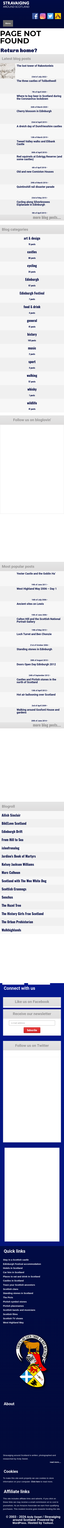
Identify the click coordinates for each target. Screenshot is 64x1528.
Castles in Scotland (13, 1280)
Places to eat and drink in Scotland (21, 1276)
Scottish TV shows (13, 1318)
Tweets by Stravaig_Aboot (15, 1052)
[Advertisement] (32, 766)
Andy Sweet (34, 1517)
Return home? (18, 50)
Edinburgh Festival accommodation (22, 1264)
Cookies (11, 1471)
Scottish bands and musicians (19, 1310)
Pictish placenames (13, 1306)
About (9, 1404)
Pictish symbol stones (15, 1301)
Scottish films (10, 1314)
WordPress (19, 1523)
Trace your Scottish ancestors (19, 1285)
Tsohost (48, 1523)
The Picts (8, 1297)
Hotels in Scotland (13, 1268)
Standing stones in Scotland (18, 1293)
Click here (35, 1482)
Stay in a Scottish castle (16, 1260)
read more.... (55, 1462)
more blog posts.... (47, 217)
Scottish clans (10, 1289)
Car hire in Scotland (13, 1272)
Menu (8, 23)
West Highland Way (13, 1322)
